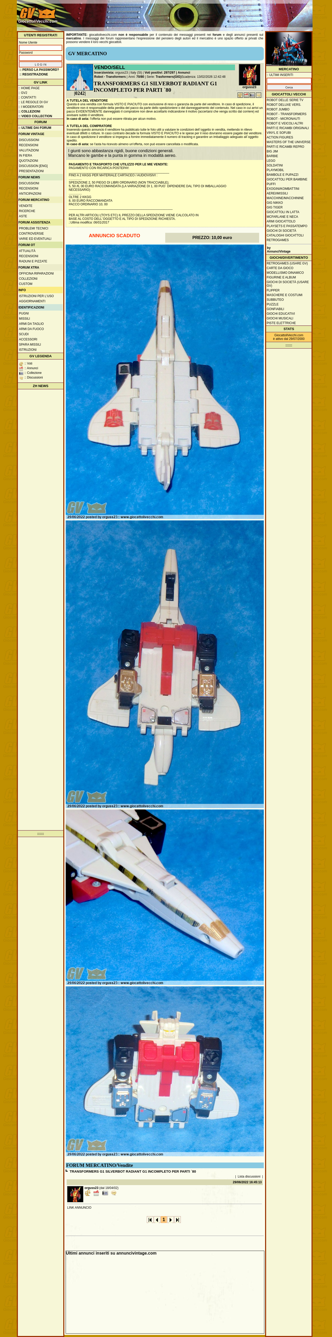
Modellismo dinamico (285, 273)
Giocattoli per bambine (287, 179)
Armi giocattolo (281, 221)
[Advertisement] (216, 13)
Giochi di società (281, 231)
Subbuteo (275, 300)
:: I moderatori (31, 107)
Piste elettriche (281, 323)
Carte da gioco (280, 268)
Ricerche (27, 211)
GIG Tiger (275, 207)
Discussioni (29, 140)
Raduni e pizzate (33, 261)
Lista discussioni (249, 1176)
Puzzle (273, 304)
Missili (24, 318)
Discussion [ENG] (33, 166)
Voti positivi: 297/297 (159, 72)
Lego (271, 161)
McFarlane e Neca (282, 217)
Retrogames (278, 240)
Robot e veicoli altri (285, 123)
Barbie (272, 156)
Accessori (28, 339)
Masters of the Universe (289, 142)
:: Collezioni (29, 111)
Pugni (24, 313)
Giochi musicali (280, 318)
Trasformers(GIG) (168, 77)
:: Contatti (27, 97)
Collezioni (28, 279)
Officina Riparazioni (36, 273)
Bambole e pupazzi (282, 175)
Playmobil (275, 170)
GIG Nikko (275, 203)
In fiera (25, 155)
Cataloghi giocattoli (285, 235)
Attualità (27, 251)
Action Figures (280, 137)
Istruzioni (28, 350)
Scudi (24, 334)
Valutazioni (29, 150)
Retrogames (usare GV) (287, 263)
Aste (23, 216)
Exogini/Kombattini (283, 189)
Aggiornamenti (32, 301)
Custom (25, 284)
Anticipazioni (30, 193)
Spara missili (30, 344)
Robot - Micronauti (283, 119)
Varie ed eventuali (35, 239)
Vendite (25, 206)
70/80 (140, 77)
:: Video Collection (35, 116)
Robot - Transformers (110, 77)
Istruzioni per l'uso (36, 296)
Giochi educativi (281, 314)
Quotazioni (28, 161)
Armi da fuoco (31, 329)
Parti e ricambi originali (288, 128)
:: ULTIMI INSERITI (280, 75)
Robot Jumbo (278, 109)
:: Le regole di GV (33, 102)
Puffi (271, 184)
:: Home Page (29, 88)
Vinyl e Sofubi (279, 133)
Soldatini (275, 165)
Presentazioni (31, 171)
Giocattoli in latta (283, 212)
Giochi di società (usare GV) (288, 284)
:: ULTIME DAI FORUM (34, 128)
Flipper (273, 290)
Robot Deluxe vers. (284, 105)
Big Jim (272, 151)
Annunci (184, 72)
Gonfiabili (275, 309)
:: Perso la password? (39, 70)
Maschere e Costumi (284, 295)
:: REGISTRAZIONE (33, 74)
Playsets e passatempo (287, 226)
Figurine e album (281, 277)
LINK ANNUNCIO (79, 1207)
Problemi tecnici (33, 228)
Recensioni (28, 145)
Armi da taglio (31, 324)
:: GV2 (22, 93)
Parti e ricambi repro (285, 147)
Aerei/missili (277, 193)
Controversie (31, 233)
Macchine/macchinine (285, 198)
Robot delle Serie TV (285, 100)
